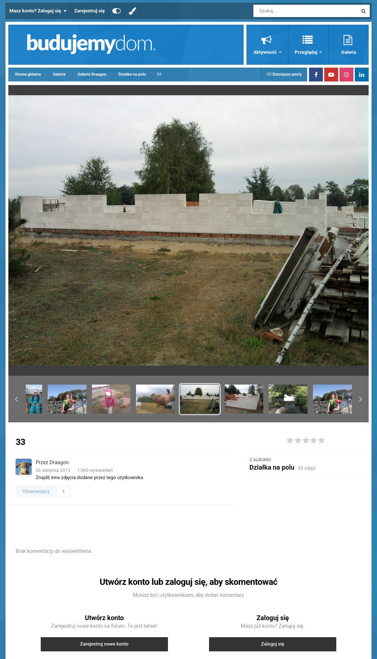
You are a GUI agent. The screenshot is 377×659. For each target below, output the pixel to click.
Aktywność (265, 52)
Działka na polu (271, 467)
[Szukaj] (289, 11)
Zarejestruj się (89, 10)
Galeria (348, 52)
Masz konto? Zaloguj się (38, 11)
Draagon (58, 462)
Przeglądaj (306, 52)
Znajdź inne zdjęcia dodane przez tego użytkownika (89, 477)
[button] (16, 399)
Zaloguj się (272, 644)
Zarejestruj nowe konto (104, 644)
